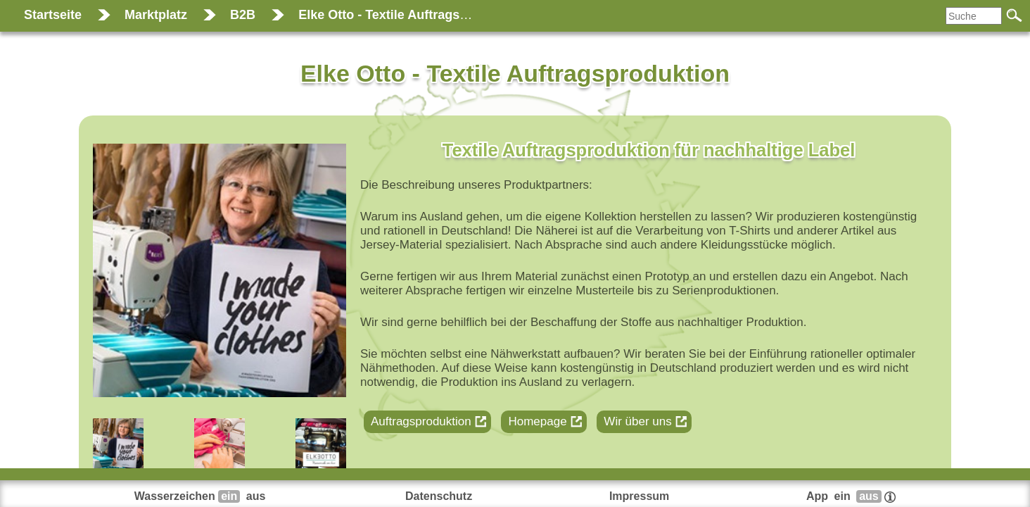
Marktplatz (156, 15)
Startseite (53, 15)
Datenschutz (438, 496)
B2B (242, 15)
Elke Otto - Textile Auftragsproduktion (412, 15)
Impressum (639, 496)
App (851, 496)
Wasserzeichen (201, 496)
